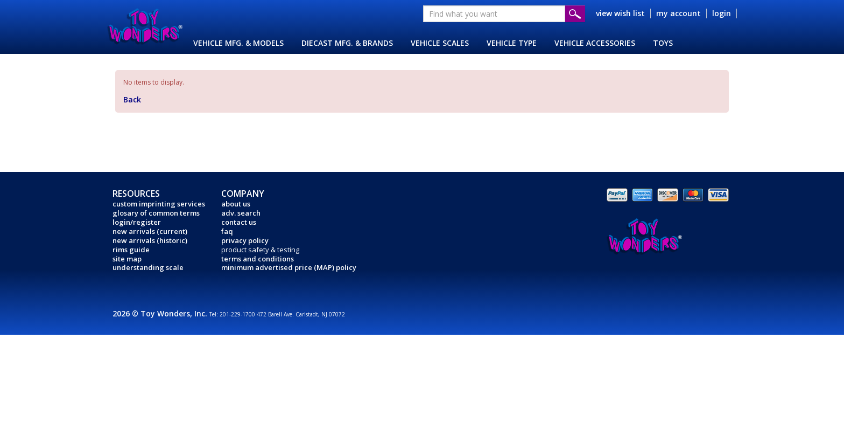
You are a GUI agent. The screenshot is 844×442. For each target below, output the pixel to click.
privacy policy (245, 240)
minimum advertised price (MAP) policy (288, 267)
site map (127, 259)
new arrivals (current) (149, 231)
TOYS (663, 43)
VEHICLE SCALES (440, 43)
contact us (238, 222)
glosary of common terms (156, 213)
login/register (136, 222)
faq (227, 231)
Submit (575, 13)
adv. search (241, 213)
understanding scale (148, 267)
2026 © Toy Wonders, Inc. (160, 313)
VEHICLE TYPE (512, 43)
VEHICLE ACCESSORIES (594, 43)
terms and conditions (257, 259)
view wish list (620, 13)
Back (132, 99)
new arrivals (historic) (149, 240)
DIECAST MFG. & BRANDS (347, 43)
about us (235, 204)
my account (678, 13)
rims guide (131, 249)
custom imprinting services (158, 204)
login (721, 13)
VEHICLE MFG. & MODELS (238, 43)
